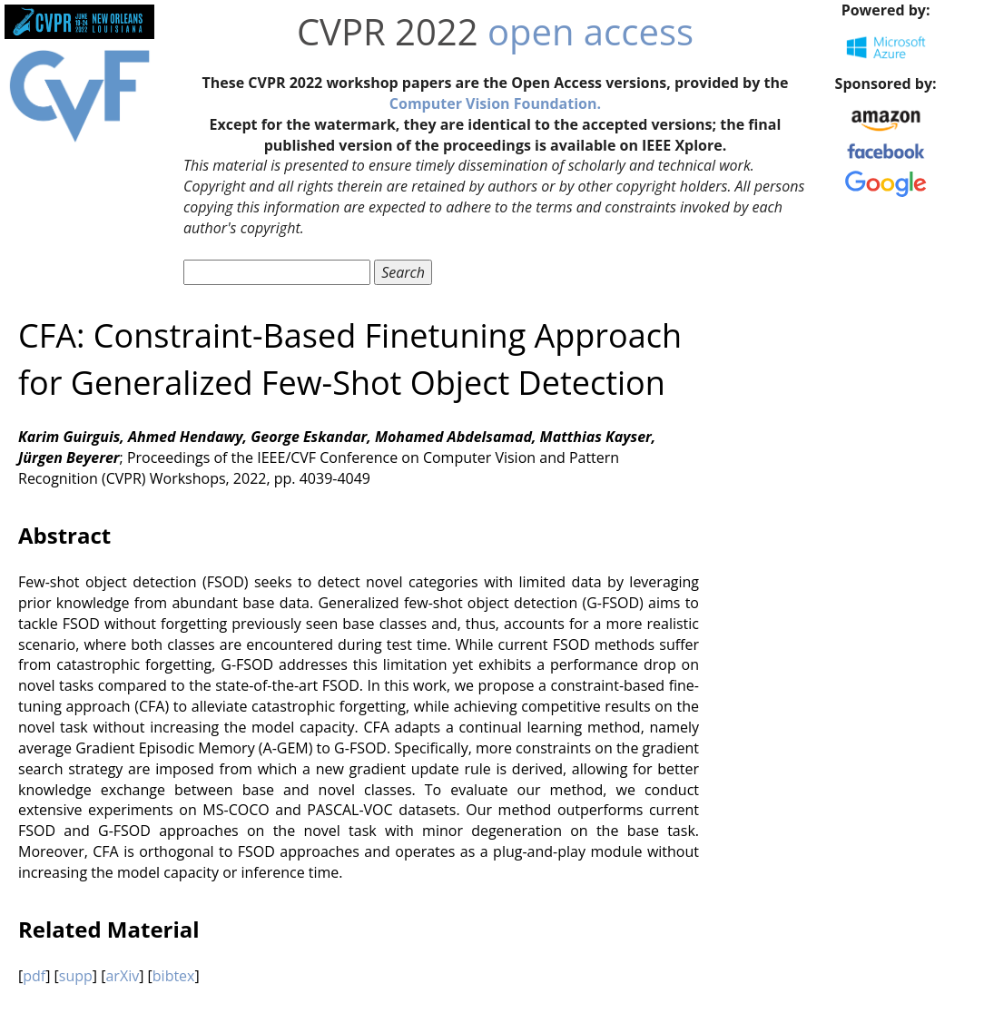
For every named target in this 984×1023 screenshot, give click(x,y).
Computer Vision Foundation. (495, 103)
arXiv (122, 976)
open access (590, 31)
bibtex (174, 976)
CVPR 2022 (387, 31)
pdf (34, 976)
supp (76, 976)
